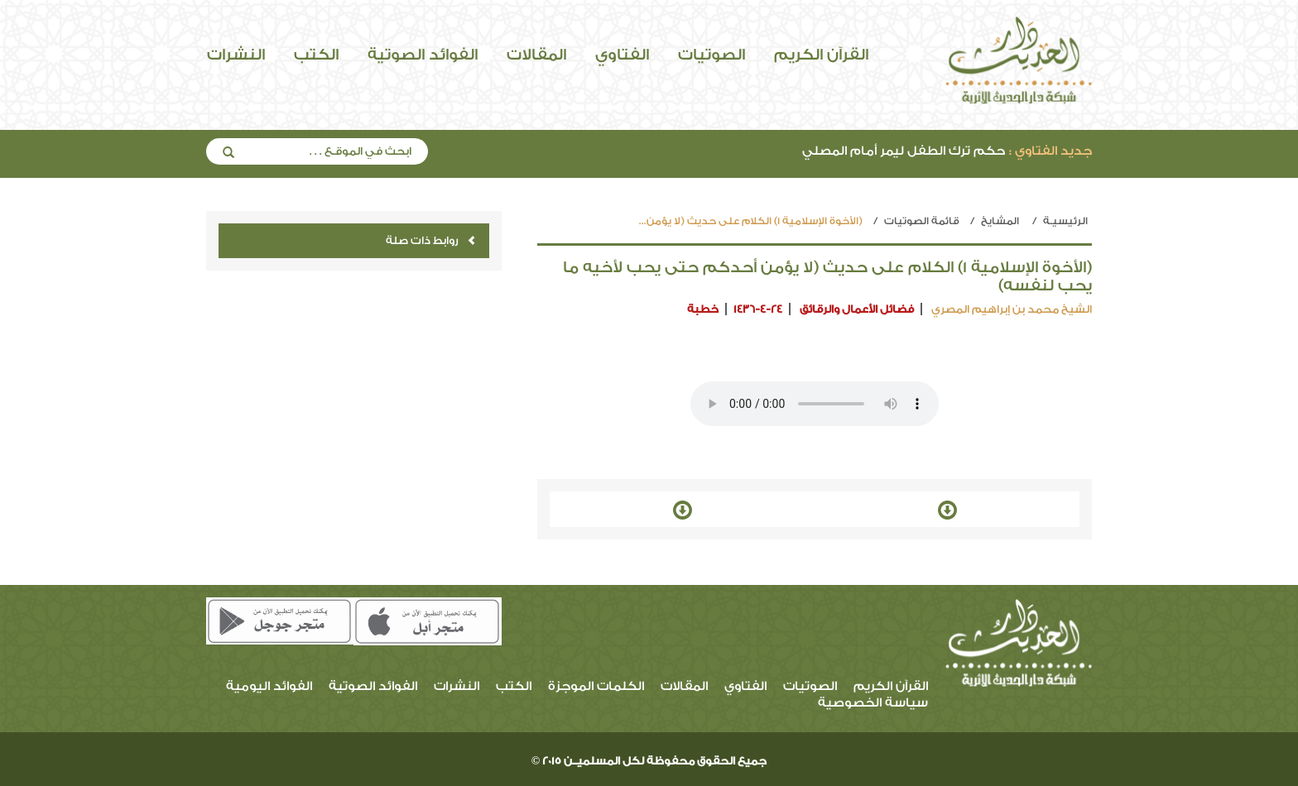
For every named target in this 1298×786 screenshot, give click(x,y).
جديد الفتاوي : (1050, 151)
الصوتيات (711, 55)
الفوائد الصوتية (423, 55)
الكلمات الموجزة (596, 686)
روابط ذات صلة (431, 240)
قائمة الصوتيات (921, 221)
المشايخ (1000, 221)
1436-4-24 (757, 309)
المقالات (536, 55)
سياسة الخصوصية (873, 703)
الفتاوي (622, 55)
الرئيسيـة (1065, 221)
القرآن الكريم (821, 55)
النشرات (236, 55)
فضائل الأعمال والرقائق (857, 309)
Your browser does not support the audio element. (814, 403)
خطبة (703, 309)
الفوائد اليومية (269, 686)
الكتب (316, 55)
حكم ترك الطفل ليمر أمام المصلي (947, 151)
